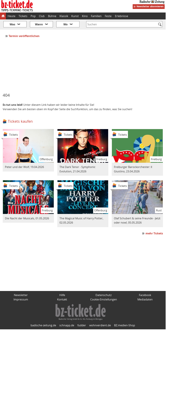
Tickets (23, 16)
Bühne (52, 16)
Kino (85, 16)
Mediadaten (145, 299)
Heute (11, 16)
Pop (33, 16)
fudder (81, 325)
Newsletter (21, 295)
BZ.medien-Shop (124, 325)
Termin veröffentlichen (24, 36)
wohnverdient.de (100, 325)
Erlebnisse (121, 16)
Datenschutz (103, 295)
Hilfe (62, 295)
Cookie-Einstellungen (103, 299)
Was (12, 24)
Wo (65, 24)
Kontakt (62, 299)
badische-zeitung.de (43, 325)
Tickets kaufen (20, 121)
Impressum (21, 299)
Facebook (145, 295)
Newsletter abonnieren (150, 6)
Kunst (75, 16)
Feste (108, 16)
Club (42, 16)
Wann (39, 24)
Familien (96, 16)
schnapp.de (66, 325)
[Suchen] (160, 24)
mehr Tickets (154, 233)
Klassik (63, 16)
